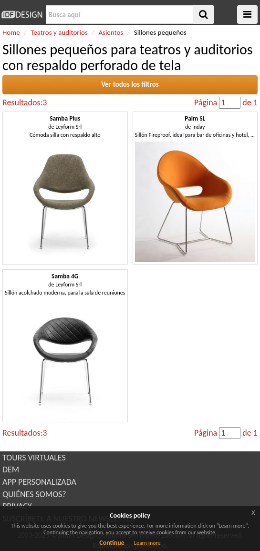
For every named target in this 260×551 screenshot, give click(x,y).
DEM (10, 469)
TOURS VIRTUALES (34, 457)
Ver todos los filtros (130, 84)
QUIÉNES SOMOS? (34, 494)
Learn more (147, 543)
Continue (112, 543)
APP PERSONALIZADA (39, 482)
